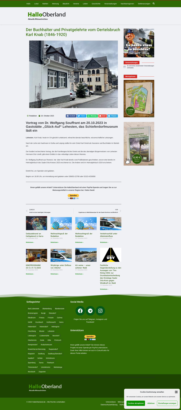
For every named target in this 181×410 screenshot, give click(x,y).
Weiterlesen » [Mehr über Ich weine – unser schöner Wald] (79, 274)
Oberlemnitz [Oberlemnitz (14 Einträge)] (32, 340)
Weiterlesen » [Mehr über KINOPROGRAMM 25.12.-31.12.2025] (30, 274)
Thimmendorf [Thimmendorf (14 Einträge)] (33, 367)
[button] (176, 392)
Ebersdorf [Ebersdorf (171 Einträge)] (52, 313)
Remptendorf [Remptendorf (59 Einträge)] (32, 345)
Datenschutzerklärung (109, 405)
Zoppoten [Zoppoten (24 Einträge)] (42, 372)
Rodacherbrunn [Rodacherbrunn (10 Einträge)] (46, 345)
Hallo (28, 4)
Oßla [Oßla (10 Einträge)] (49, 340)
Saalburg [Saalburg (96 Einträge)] (41, 354)
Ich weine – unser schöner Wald (82, 266)
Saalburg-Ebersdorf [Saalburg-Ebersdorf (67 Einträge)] (55, 354)
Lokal (36, 4)
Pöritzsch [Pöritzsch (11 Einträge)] (57, 340)
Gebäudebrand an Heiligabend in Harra (34, 235)
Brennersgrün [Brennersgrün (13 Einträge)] (33, 313)
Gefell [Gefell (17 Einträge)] (30, 322)
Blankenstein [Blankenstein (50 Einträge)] (59, 309)
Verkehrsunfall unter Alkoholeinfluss (108, 235)
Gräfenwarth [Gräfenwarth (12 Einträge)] (51, 322)
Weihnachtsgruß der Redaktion (59, 235)
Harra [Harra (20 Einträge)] (61, 322)
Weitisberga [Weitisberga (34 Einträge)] (58, 367)
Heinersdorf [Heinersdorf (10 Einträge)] (44, 327)
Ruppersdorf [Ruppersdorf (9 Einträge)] (53, 349)
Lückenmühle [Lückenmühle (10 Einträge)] (44, 336)
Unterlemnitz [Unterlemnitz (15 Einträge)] (45, 367)
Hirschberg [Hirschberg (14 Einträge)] (32, 331)
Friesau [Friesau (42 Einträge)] (41, 318)
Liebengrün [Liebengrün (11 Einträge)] (32, 336)
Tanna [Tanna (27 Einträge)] (41, 363)
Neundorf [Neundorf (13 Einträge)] (56, 336)
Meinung (55, 4)
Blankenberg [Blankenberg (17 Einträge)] (47, 309)
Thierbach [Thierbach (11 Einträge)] (50, 363)
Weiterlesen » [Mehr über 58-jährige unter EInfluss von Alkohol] (55, 274)
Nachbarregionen (127, 4)
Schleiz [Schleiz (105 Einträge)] (40, 358)
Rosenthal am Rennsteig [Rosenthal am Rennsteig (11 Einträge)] (36, 349)
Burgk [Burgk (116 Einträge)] (43, 313)
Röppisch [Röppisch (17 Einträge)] (31, 354)
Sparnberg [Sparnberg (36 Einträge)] (31, 363)
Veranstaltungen (110, 4)
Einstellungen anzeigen (167, 403)
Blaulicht (66, 4)
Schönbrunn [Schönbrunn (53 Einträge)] (50, 358)
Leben (85, 4)
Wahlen (45, 4)
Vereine (76, 4)
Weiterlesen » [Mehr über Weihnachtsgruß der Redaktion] (55, 242)
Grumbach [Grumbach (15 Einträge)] (39, 322)
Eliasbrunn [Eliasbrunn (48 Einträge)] (32, 318)
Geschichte (96, 4)
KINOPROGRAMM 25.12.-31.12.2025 (33, 266)
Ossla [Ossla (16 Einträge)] (42, 340)
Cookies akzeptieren (136, 403)
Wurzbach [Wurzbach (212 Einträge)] (31, 372)
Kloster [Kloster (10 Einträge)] (41, 331)
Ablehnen (151, 403)
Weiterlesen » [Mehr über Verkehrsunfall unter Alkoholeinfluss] (104, 242)
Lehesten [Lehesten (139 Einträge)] (51, 331)
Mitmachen (122, 402)
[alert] (139, 67)
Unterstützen (111, 402)
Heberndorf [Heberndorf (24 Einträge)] (32, 327)
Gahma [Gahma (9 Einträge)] (59, 318)
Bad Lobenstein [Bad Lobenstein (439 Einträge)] (33, 309)
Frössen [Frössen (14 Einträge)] (51, 318)
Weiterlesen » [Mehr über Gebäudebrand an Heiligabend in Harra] (30, 242)
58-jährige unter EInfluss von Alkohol (61, 266)
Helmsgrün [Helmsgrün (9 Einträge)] (55, 327)
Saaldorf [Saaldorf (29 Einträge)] (31, 358)
